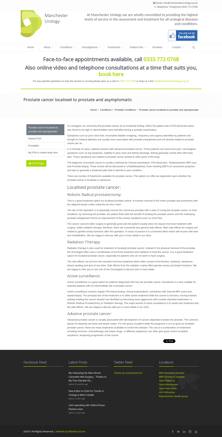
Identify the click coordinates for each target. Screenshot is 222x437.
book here (111, 74)
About (47, 47)
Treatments (113, 47)
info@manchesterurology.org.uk (180, 2)
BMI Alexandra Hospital (171, 373)
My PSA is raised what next (43, 152)
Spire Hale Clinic (168, 388)
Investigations (90, 47)
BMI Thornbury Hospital (171, 376)
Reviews (157, 47)
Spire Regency (167, 380)
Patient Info (136, 47)
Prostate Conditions (125, 109)
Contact (176, 47)
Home (30, 47)
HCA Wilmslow (167, 392)
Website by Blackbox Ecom (70, 431)
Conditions (66, 47)
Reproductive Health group (173, 396)
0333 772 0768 (161, 59)
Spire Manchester (168, 384)
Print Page (36, 163)
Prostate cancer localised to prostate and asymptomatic (169, 109)
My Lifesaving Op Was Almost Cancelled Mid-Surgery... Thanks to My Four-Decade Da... (87, 377)
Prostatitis (33, 145)
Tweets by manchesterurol (128, 373)
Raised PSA (34, 138)
